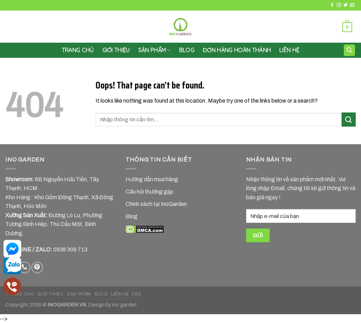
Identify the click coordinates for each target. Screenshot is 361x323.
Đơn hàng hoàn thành (237, 50)
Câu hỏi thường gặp (149, 192)
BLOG (101, 294)
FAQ (136, 294)
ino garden (124, 304)
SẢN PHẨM (154, 50)
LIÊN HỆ (289, 50)
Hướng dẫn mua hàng (152, 179)
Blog (186, 50)
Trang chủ (78, 50)
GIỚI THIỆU (116, 50)
